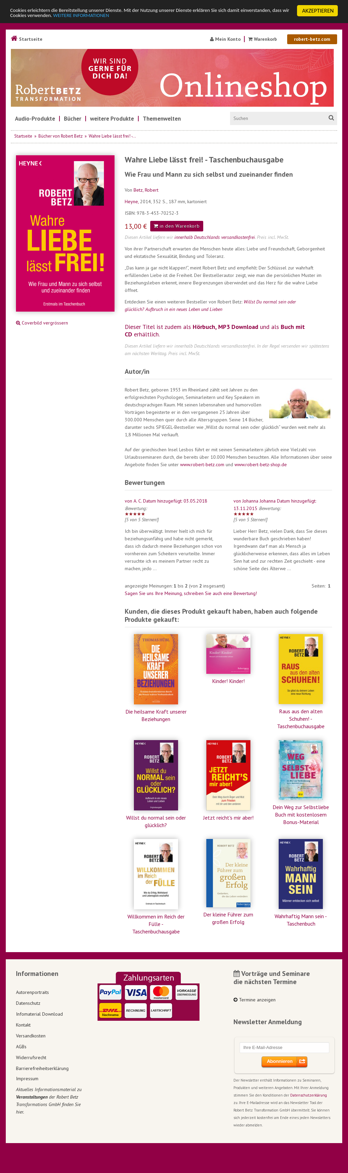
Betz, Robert (146, 190)
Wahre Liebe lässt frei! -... (112, 136)
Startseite (26, 39)
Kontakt (23, 1025)
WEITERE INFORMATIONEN (147, 16)
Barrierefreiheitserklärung (42, 1068)
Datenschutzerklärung (308, 1095)
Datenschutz (28, 1003)
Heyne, (132, 201)
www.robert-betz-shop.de (260, 464)
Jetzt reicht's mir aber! (228, 817)
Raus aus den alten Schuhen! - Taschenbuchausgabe (301, 719)
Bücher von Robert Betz (60, 136)
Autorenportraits (32, 992)
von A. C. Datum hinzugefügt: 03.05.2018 (166, 501)
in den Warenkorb (177, 226)
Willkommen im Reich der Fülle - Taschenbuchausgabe (156, 924)
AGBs (21, 1047)
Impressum (27, 1078)
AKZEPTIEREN (318, 10)
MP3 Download (238, 327)
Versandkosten (31, 1036)
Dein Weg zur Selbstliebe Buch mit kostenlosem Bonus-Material (301, 814)
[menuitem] (35, 118)
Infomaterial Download (39, 1014)
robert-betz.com (312, 39)
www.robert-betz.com (202, 464)
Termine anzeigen (254, 1000)
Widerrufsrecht (31, 1057)
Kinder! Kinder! (228, 681)
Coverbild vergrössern (42, 323)
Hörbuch (204, 327)
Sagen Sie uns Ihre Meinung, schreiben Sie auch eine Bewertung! (191, 593)
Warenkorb (263, 39)
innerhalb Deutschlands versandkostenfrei (214, 237)
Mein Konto (225, 39)
